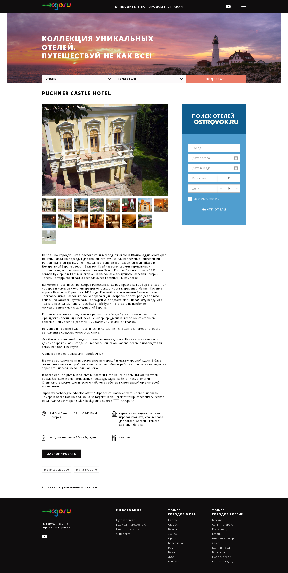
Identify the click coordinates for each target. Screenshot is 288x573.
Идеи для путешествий (131, 524)
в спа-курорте (86, 469)
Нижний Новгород (224, 538)
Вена (171, 552)
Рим (171, 547)
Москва (217, 520)
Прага (172, 538)
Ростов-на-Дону (222, 561)
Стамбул (173, 524)
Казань (217, 534)
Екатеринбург (221, 529)
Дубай (172, 557)
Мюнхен (173, 561)
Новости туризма (127, 529)
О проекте (123, 534)
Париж (172, 520)
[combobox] (78, 79)
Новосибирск (221, 557)
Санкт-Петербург (223, 524)
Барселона (175, 543)
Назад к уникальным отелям (72, 487)
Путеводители (125, 520)
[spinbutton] (229, 178)
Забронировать (61, 454)
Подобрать (216, 79)
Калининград (221, 547)
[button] (237, 178)
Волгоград (219, 552)
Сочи (215, 543)
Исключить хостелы (206, 198)
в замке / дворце (56, 469)
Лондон (173, 534)
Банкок (173, 529)
